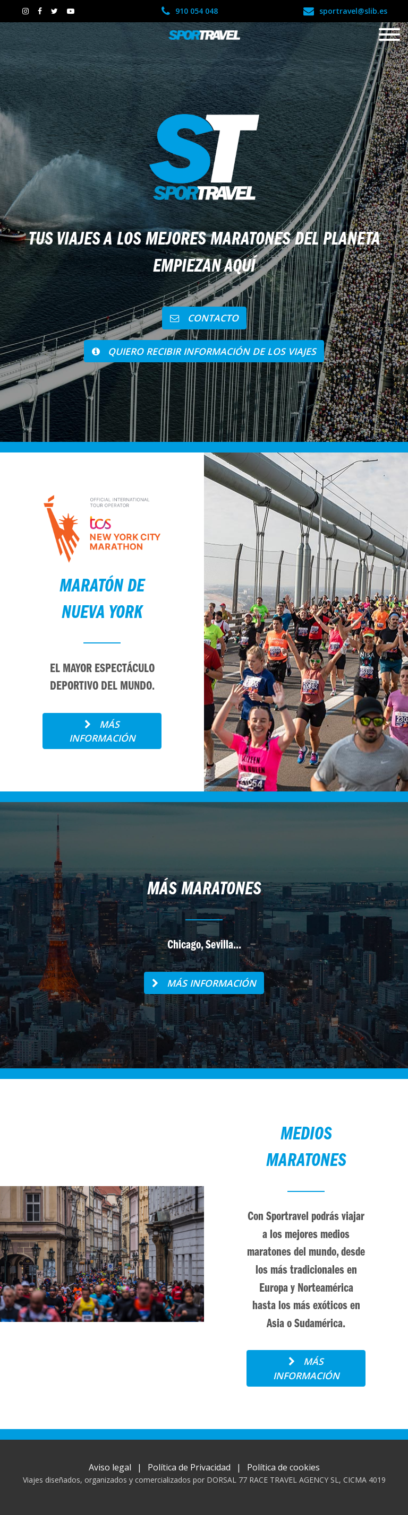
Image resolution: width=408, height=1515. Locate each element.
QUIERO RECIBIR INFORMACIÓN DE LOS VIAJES (204, 351)
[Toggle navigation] (389, 35)
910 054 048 (190, 11)
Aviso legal (110, 1467)
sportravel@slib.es (345, 11)
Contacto (204, 317)
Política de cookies (283, 1467)
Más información (102, 731)
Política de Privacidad (189, 1467)
